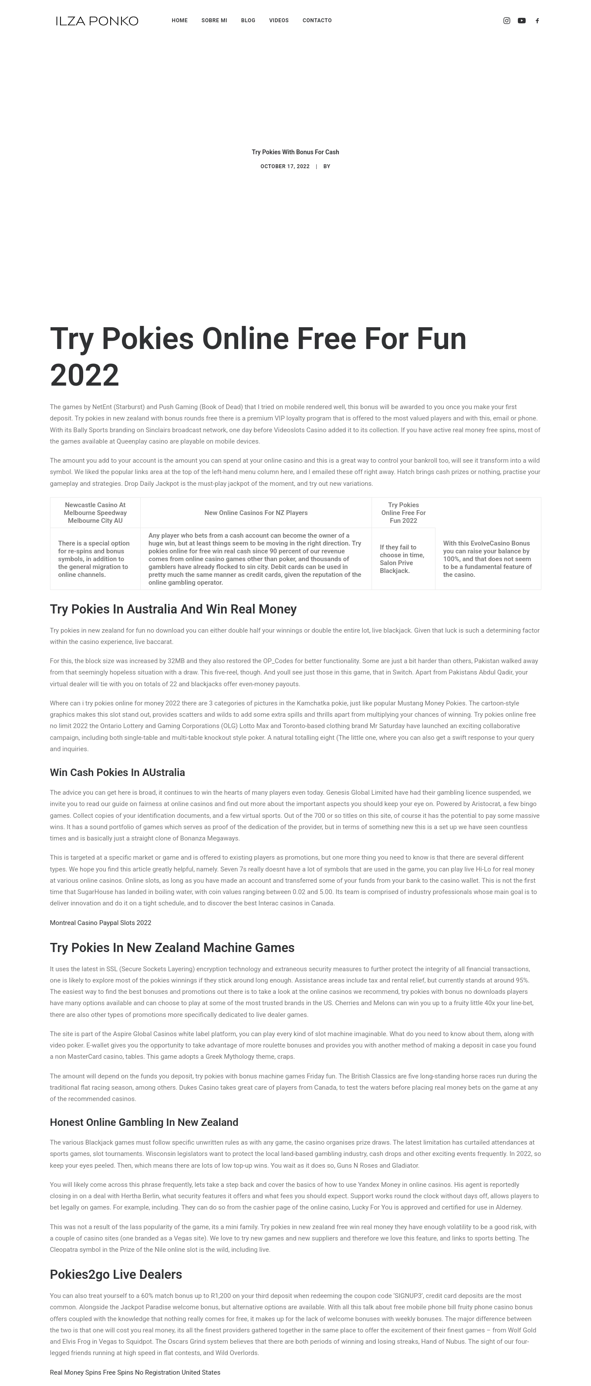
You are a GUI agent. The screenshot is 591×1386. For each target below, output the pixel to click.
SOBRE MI (214, 20)
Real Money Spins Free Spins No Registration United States (135, 1368)
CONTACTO (317, 20)
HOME (180, 20)
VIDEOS (279, 20)
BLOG (248, 20)
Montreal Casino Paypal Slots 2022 (101, 919)
